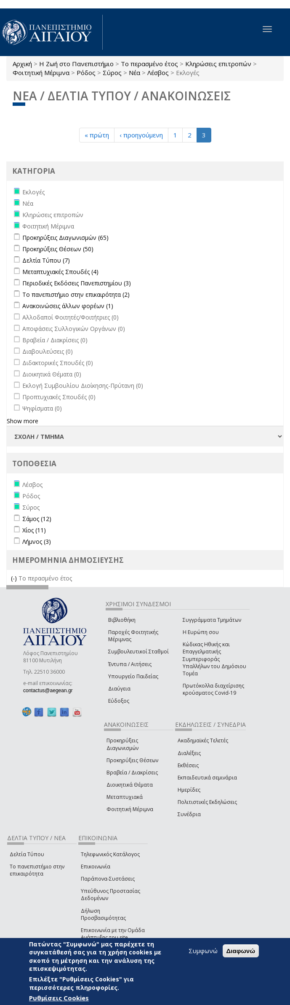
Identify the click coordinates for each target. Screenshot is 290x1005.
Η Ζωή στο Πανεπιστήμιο (76, 63)
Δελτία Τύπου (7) (46, 260)
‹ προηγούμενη (141, 135)
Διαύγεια (119, 688)
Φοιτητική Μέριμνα (41, 72)
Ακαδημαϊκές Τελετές (203, 740)
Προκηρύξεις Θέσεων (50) (57, 249)
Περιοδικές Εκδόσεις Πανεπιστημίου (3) (76, 283)
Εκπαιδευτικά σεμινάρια (207, 777)
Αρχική (22, 63)
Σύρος (112, 72)
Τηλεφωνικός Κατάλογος (110, 854)
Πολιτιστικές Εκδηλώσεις (207, 802)
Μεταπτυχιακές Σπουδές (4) (60, 272)
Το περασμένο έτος (149, 63)
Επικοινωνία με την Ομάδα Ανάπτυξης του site (113, 934)
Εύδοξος (118, 700)
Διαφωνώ (240, 950)
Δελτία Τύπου (27, 854)
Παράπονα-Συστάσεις (108, 878)
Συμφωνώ (203, 950)
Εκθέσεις (188, 765)
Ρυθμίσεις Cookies (59, 998)
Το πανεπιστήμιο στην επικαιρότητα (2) (76, 294)
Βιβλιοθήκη (122, 619)
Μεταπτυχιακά (124, 797)
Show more (22, 421)
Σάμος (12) (36, 519)
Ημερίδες (189, 789)
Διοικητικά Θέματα (129, 784)
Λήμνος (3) (36, 541)
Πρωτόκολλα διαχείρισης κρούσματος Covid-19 (213, 689)
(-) (15, 578)
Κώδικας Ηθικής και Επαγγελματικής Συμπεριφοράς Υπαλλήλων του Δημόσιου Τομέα (214, 659)
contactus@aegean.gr (50, 690)
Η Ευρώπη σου (201, 632)
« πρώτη (97, 135)
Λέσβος (158, 72)
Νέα (134, 72)
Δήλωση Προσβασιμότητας (103, 914)
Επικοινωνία (95, 866)
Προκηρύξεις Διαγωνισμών (122, 744)
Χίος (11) (34, 530)
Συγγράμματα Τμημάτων (212, 619)
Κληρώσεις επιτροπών (218, 63)
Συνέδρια (189, 814)
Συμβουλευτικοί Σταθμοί (138, 651)
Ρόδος (86, 72)
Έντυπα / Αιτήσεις (130, 664)
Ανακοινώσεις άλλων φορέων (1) (67, 306)
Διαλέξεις (189, 753)
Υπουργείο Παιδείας (133, 676)
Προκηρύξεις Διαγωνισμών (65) (65, 238)
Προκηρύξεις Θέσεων (132, 760)
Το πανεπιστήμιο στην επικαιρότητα (37, 870)
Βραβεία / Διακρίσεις (132, 772)
